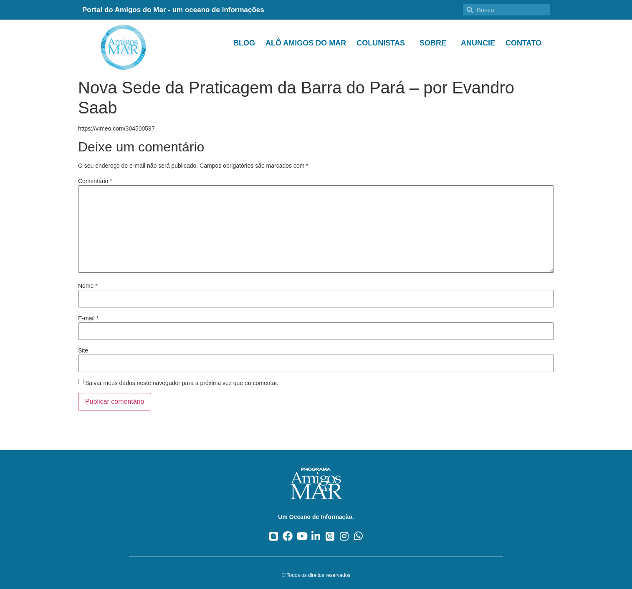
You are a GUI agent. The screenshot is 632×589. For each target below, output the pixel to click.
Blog (244, 43)
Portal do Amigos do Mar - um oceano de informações (173, 10)
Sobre (435, 43)
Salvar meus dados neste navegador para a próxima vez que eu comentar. (181, 383)
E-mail (88, 318)
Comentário (95, 181)
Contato (523, 43)
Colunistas (382, 43)
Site (83, 350)
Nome (88, 286)
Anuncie (478, 43)
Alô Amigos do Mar (305, 43)
